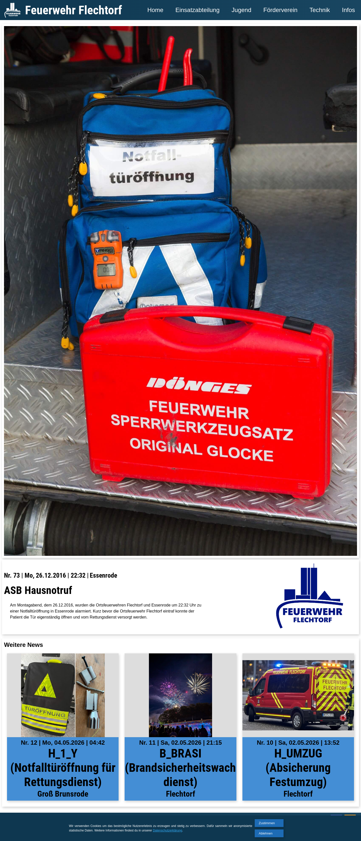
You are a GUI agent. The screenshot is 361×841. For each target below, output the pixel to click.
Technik (320, 10)
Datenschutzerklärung (167, 830)
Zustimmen (267, 823)
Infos (348, 10)
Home (155, 10)
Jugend (241, 10)
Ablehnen (266, 833)
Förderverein (280, 10)
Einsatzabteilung (197, 10)
